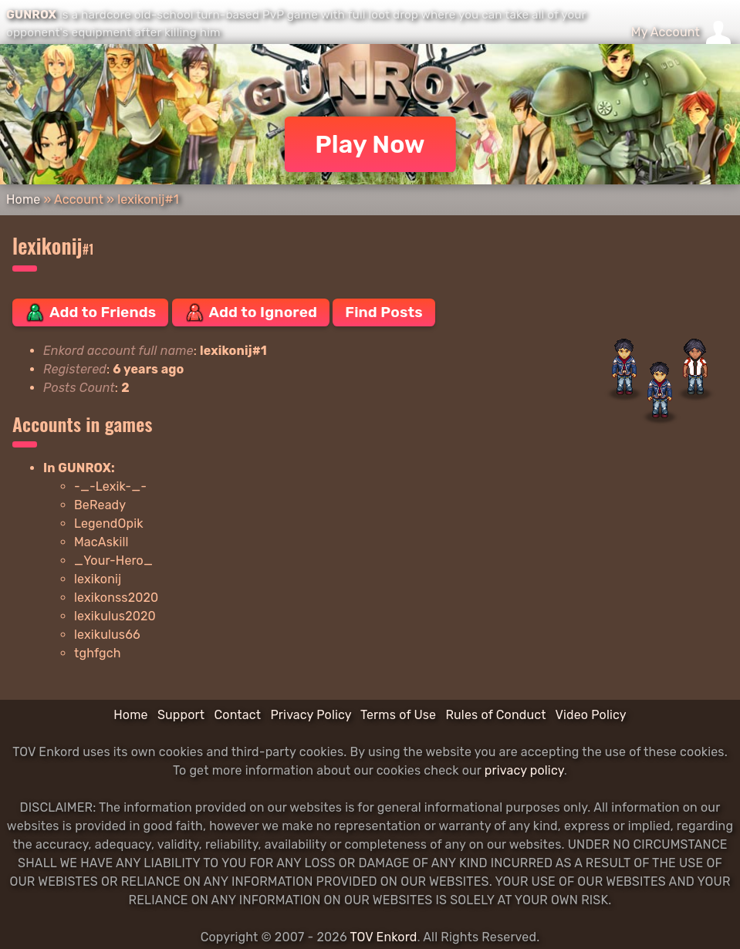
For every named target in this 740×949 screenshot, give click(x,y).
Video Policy (590, 715)
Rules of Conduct (495, 715)
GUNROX (31, 15)
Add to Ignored (251, 312)
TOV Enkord (383, 937)
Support (180, 715)
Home (23, 199)
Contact (237, 715)
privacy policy (524, 770)
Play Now (370, 144)
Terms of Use (398, 715)
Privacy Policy (310, 715)
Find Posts (383, 312)
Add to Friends (90, 312)
